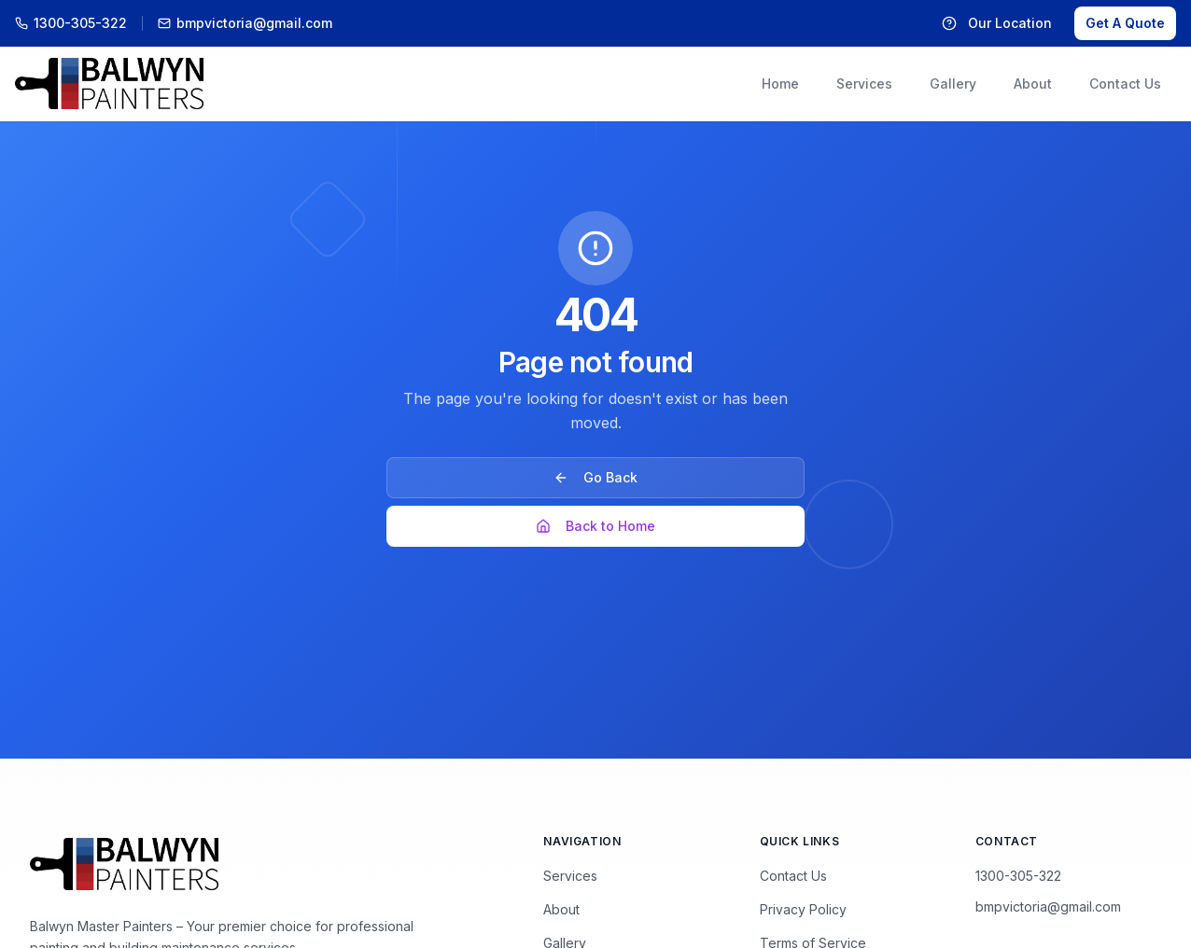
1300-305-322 (1018, 876)
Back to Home (595, 526)
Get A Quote (1125, 23)
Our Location (997, 23)
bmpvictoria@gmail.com (1048, 906)
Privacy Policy (803, 909)
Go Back (595, 477)
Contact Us (793, 876)
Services (570, 876)
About (561, 909)
